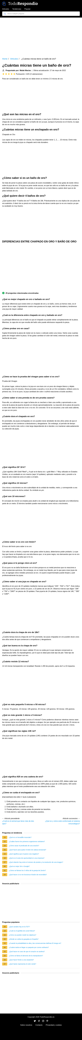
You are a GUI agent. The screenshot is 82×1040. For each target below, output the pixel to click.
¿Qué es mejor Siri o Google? (19, 866)
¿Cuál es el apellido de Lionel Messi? (22, 931)
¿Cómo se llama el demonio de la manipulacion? (26, 956)
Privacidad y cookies (54, 1025)
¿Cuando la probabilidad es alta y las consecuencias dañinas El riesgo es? (35, 943)
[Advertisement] (41, 36)
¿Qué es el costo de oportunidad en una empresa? (26, 858)
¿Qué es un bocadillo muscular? (20, 837)
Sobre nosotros (26, 1025)
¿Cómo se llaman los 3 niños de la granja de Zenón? (27, 870)
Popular (27, 9)
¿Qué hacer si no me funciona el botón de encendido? (28, 874)
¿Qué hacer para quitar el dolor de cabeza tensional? (27, 850)
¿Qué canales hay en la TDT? (19, 927)
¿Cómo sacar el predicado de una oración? (24, 846)
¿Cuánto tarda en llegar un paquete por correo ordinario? (29, 947)
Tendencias (16, 9)
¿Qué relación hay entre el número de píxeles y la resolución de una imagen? (36, 862)
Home (4, 59)
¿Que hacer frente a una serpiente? (21, 960)
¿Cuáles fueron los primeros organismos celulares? (27, 841)
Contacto (38, 1025)
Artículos (5, 9)
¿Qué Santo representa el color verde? (22, 964)
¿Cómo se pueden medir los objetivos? (22, 935)
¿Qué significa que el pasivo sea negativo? (24, 854)
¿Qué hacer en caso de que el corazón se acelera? (27, 951)
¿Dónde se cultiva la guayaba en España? (23, 939)
